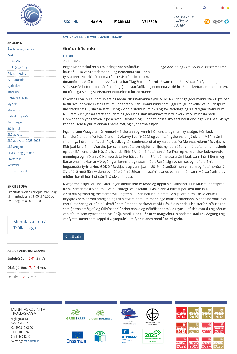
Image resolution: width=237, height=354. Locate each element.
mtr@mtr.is (31, 341)
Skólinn (77, 37)
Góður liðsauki (111, 37)
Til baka (75, 236)
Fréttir (92, 37)
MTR (66, 37)
